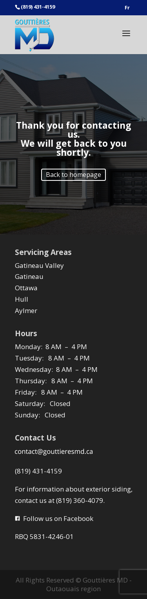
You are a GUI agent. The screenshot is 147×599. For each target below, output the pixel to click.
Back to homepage (73, 174)
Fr (127, 8)
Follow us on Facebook (54, 518)
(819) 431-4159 (38, 470)
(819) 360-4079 (79, 500)
